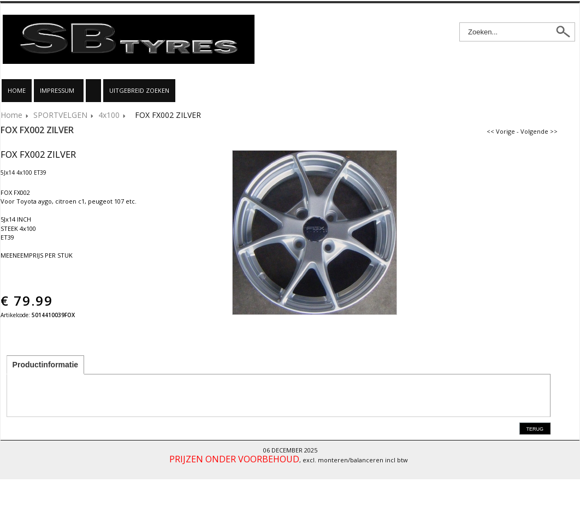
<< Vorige (501, 131)
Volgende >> (539, 131)
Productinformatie (46, 364)
